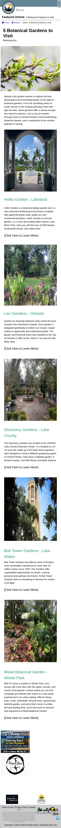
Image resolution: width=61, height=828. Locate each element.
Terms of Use (7, 807)
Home (5, 23)
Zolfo (20, 10)
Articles (16, 23)
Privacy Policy (21, 807)
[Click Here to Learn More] (21, 235)
